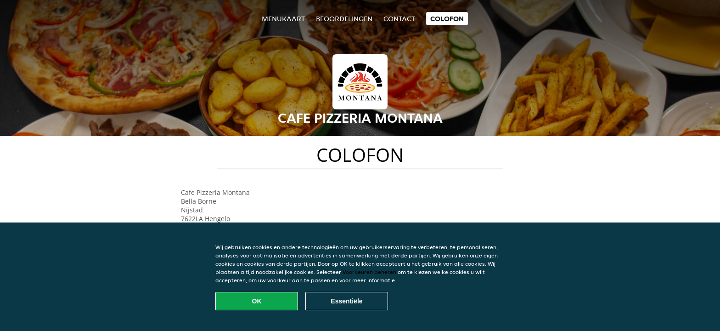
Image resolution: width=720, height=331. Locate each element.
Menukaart (283, 18)
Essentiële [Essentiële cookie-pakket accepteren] (346, 301)
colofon (447, 18)
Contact (399, 18)
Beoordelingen (344, 18)
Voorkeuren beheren (369, 271)
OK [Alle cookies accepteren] (257, 301)
